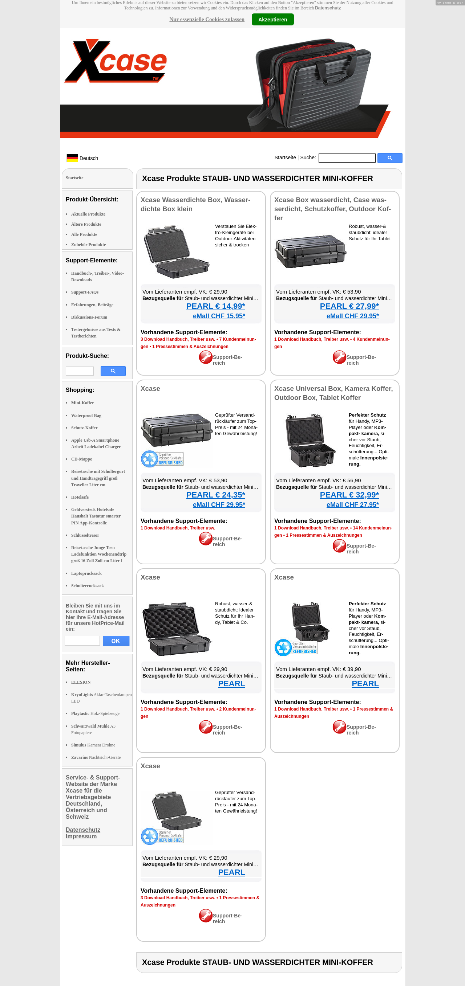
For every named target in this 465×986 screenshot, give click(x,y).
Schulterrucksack (87, 585)
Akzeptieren (272, 19)
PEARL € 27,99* (349, 306)
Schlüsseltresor (85, 535)
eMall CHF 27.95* (353, 504)
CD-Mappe (81, 459)
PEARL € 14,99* (215, 306)
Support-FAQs (84, 292)
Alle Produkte (84, 234)
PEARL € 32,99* (349, 494)
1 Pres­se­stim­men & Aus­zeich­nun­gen (190, 346)
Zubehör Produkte (88, 244)
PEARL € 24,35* (215, 494)
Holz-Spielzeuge (95, 713)
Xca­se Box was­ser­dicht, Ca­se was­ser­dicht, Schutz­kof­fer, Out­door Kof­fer (332, 209)
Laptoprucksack (86, 573)
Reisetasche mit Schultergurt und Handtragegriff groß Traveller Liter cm (98, 478)
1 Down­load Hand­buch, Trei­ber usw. (311, 339)
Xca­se (150, 388)
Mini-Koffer (82, 402)
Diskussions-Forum (89, 317)
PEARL (231, 683)
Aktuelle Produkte (88, 214)
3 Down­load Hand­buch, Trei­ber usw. (178, 339)
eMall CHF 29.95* (353, 316)
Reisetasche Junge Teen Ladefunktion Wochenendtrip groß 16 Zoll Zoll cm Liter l (98, 554)
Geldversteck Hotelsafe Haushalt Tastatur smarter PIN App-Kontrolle (96, 516)
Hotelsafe (80, 497)
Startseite (285, 157)
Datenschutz (328, 8)
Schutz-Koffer (84, 427)
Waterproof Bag (86, 415)
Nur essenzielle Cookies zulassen (206, 19)
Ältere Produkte (86, 224)
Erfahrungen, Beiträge (92, 304)
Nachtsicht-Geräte (96, 757)
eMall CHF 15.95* (219, 316)
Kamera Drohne (93, 745)
